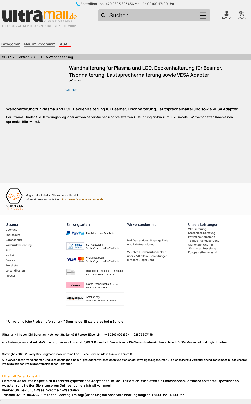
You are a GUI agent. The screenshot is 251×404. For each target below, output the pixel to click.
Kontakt (11, 255)
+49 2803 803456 (119, 3)
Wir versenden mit (141, 224)
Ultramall (12, 224)
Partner (10, 275)
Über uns (11, 229)
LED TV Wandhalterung (55, 57)
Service (10, 260)
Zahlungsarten (78, 224)
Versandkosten (15, 270)
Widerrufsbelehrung (19, 245)
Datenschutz (14, 240)
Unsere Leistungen (203, 224)
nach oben (71, 89)
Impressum (13, 235)
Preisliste (12, 265)
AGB (8, 250)
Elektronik (24, 57)
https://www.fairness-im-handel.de (82, 199)
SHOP (6, 57)
